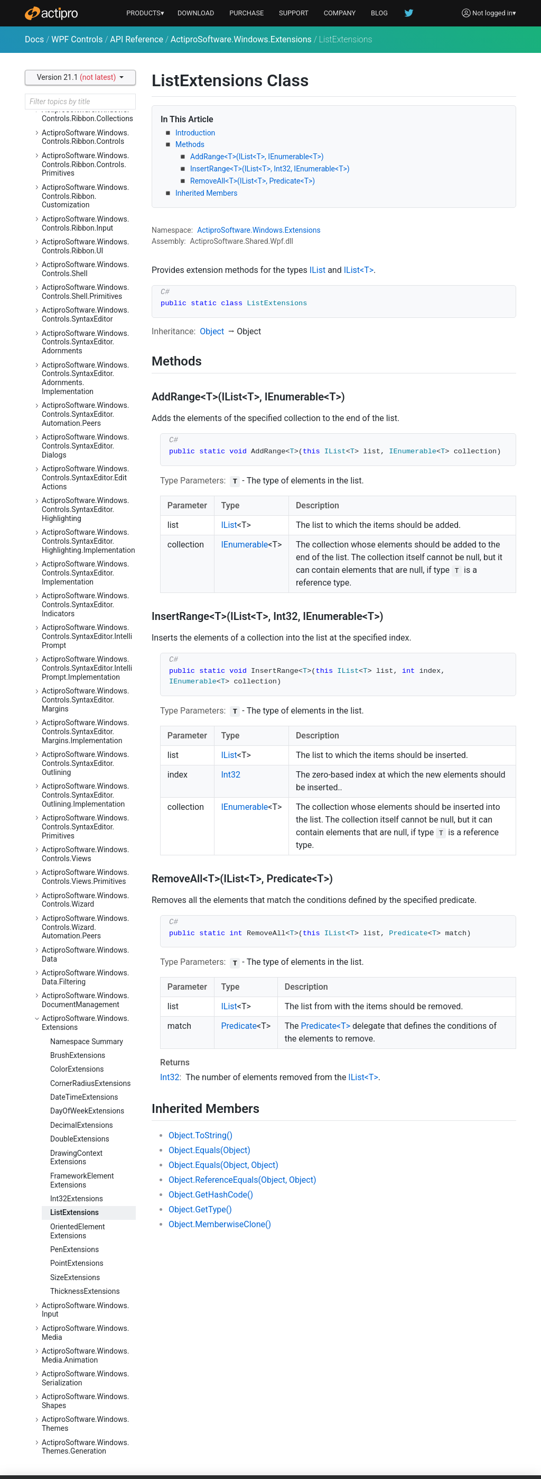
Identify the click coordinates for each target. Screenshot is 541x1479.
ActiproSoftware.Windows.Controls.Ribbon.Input (85, 223)
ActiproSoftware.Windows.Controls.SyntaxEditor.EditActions (85, 477)
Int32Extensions (76, 1198)
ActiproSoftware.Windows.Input (85, 1310)
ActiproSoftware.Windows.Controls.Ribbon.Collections (87, 114)
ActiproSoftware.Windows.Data (85, 954)
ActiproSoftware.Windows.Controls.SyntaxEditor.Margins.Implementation (85, 731)
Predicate (239, 1026)
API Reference (136, 39)
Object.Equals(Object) (209, 1150)
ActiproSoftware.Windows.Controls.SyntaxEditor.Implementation (85, 573)
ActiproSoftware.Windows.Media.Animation (85, 1355)
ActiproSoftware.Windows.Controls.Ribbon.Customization (85, 196)
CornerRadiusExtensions (90, 1083)
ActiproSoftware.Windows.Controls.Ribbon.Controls (85, 137)
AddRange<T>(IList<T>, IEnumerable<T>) (257, 156)
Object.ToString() (200, 1135)
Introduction (195, 133)
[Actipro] (51, 13)
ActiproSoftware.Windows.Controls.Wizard (85, 900)
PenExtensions (74, 1249)
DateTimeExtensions (84, 1097)
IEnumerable (244, 545)
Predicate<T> (326, 1026)
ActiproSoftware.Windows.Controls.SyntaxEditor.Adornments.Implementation (85, 378)
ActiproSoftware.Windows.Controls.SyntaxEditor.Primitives (85, 827)
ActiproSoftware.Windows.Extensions (241, 39)
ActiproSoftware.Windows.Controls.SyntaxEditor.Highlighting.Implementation (88, 541)
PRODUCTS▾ (145, 13)
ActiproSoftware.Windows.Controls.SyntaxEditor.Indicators (85, 604)
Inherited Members (206, 193)
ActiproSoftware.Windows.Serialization (85, 1378)
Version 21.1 (77, 77)
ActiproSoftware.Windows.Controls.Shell (85, 269)
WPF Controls (76, 39)
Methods (189, 144)
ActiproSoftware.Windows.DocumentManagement (85, 1000)
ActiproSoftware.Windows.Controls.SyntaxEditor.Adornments (85, 342)
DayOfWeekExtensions (87, 1111)
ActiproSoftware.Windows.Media (85, 1332)
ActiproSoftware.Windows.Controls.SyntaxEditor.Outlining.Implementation (85, 795)
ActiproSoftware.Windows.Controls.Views (85, 854)
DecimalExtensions (81, 1125)
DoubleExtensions (79, 1139)
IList (317, 270)
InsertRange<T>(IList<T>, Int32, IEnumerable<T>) (270, 169)
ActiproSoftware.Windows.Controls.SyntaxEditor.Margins (85, 700)
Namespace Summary (86, 1041)
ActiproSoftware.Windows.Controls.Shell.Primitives (85, 291)
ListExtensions (74, 1212)
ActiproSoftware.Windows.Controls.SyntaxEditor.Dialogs (85, 446)
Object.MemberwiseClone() (220, 1224)
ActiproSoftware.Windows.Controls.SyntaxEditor (85, 314)
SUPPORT (294, 13)
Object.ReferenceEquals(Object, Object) (242, 1180)
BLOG (379, 13)
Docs (34, 39)
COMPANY (340, 13)
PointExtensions (77, 1263)
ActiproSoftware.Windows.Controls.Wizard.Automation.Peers (85, 927)
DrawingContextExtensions (76, 1157)
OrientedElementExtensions (77, 1231)
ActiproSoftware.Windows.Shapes (85, 1401)
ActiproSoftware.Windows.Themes (85, 1423)
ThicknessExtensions (85, 1291)
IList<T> (359, 270)
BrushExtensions (77, 1055)
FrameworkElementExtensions (82, 1180)
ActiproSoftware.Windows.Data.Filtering (85, 977)
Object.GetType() (200, 1209)
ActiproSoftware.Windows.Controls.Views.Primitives (85, 876)
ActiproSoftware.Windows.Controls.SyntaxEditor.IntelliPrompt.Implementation (87, 668)
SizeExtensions (75, 1277)
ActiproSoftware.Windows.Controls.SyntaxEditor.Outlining (85, 763)
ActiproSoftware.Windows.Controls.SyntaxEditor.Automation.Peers (85, 414)
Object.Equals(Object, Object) (223, 1165)
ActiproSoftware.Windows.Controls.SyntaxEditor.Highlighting (85, 509)
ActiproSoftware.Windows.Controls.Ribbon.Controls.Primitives (85, 164)
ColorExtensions (77, 1069)
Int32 (230, 775)
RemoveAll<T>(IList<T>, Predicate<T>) (252, 181)
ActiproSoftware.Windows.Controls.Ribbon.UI (85, 246)
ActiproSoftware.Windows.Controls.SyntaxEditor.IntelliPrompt (87, 636)
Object (212, 331)
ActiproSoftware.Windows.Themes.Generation (85, 1447)
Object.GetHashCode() (211, 1195)
